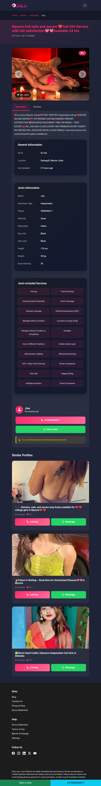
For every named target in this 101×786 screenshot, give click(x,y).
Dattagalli (34, 15)
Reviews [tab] (37, 107)
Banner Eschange (20, 733)
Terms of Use (18, 729)
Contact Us (17, 701)
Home (14, 15)
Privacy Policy (18, 706)
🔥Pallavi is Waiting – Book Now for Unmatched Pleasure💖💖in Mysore (50, 581)
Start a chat (50, 429)
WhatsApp (68, 521)
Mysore (23, 15)
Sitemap (16, 738)
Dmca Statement (20, 710)
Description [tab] (20, 107)
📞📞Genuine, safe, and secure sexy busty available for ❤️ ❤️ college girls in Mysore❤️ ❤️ (48, 508)
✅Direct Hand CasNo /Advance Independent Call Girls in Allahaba (45, 654)
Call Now (32, 521)
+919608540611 (50, 420)
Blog (14, 697)
